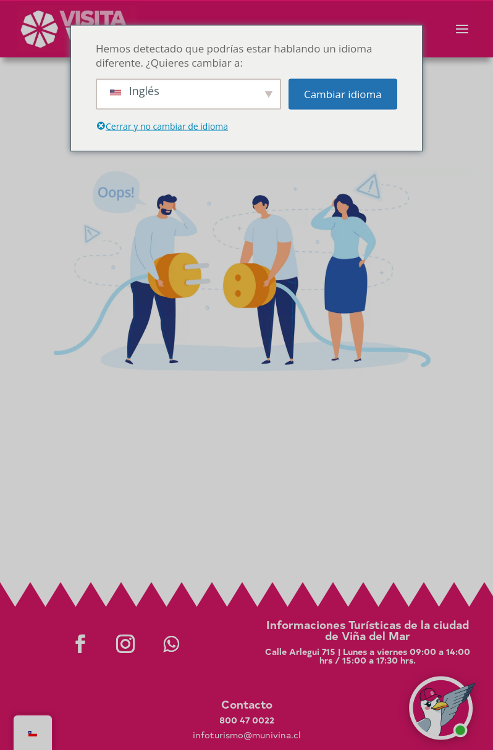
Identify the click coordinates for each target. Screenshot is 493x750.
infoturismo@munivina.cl (246, 735)
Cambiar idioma (343, 94)
